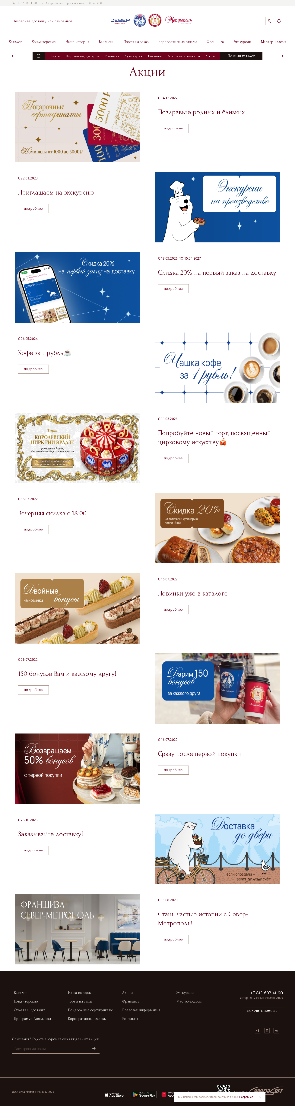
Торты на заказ (136, 42)
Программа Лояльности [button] (34, 1019)
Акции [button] (127, 993)
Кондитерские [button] (26, 1001)
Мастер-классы (273, 42)
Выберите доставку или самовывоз (43, 21)
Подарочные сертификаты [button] (90, 1010)
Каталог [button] (20, 993)
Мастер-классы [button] (189, 1001)
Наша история (77, 42)
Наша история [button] (80, 993)
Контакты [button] (130, 1019)
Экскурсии (242, 42)
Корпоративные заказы (177, 42)
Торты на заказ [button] (80, 1001)
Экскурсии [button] (185, 993)
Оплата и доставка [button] (30, 1010)
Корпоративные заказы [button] (87, 1019)
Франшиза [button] (131, 1001)
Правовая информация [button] (141, 1010)
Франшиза (215, 42)
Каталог (15, 42)
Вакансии (106, 42)
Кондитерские (44, 42)
